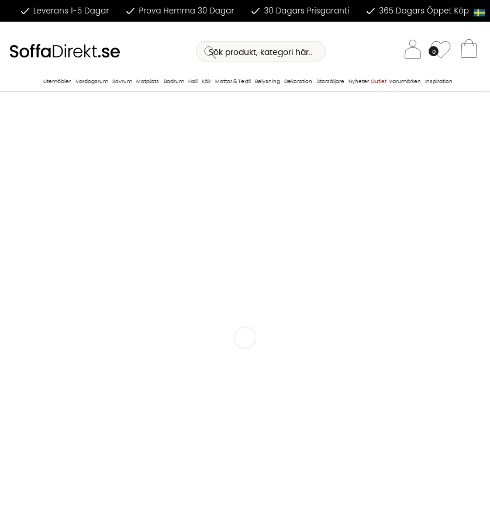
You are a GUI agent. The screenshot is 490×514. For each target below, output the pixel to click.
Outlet (379, 81)
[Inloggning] (413, 51)
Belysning (267, 81)
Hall (193, 81)
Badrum (174, 81)
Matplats (147, 81)
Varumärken (405, 81)
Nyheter (358, 81)
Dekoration (298, 81)
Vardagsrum (91, 81)
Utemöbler (57, 81)
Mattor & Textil (233, 81)
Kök (206, 81)
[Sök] (261, 51)
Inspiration (439, 81)
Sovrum (122, 81)
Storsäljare (330, 81)
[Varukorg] (469, 51)
